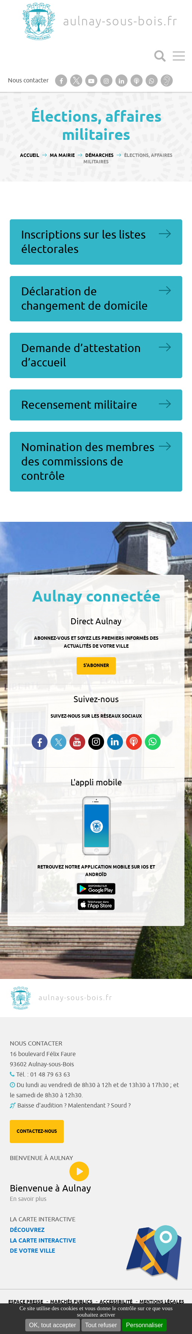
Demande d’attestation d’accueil (81, 355)
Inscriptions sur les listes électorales (83, 242)
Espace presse (25, 1302)
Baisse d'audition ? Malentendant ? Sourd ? (74, 1105)
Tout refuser (101, 1325)
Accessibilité (116, 1302)
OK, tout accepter (52, 1325)
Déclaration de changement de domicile (84, 298)
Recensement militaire (79, 405)
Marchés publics (71, 1302)
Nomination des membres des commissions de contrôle (87, 461)
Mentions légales (162, 1302)
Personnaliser (144, 1325)
